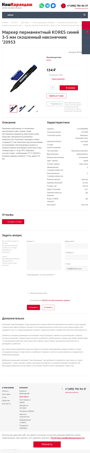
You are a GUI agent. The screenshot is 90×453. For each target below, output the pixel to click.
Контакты (6, 404)
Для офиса (24, 397)
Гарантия (6, 400)
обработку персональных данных (56, 300)
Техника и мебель (26, 411)
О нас (4, 397)
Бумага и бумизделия (24, 392)
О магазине (8, 388)
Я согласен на (50, 300)
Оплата (5, 391)
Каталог (23, 388)
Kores (49, 60)
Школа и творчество (24, 415)
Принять (47, 444)
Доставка (6, 394)
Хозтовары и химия (25, 401)
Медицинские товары (25, 421)
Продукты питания (23, 406)
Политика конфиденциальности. (68, 438)
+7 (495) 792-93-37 (77, 5)
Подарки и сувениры (23, 427)
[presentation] (48, 282)
